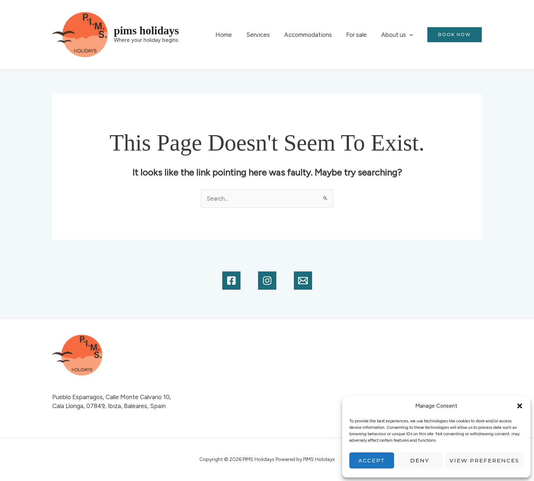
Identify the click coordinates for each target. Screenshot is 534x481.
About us (398, 34)
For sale (359, 34)
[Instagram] (267, 281)
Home (233, 34)
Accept (371, 460)
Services (265, 34)
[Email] (303, 281)
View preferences (484, 460)
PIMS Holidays (146, 30)
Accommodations (313, 34)
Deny (419, 460)
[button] (519, 405)
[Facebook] (231, 281)
